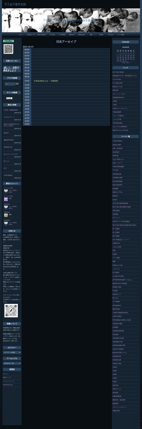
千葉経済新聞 (117, 112)
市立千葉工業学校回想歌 (120, 203)
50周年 (115, 374)
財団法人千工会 (117, 86)
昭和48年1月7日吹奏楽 (120, 283)
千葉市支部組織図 (118, 166)
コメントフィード (8, 381)
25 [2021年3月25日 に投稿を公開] (128, 59)
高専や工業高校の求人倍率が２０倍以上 (11, 125)
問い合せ (110, 34)
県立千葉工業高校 (118, 72)
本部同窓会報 (117, 174)
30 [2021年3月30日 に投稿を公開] (123, 60)
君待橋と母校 (117, 287)
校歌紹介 (71, 34)
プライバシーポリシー (120, 407)
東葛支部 (115, 90)
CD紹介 (115, 199)
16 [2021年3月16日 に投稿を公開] (123, 57)
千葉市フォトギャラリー (120, 108)
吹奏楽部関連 (117, 396)
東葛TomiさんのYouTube (120, 130)
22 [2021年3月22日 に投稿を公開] (120, 59)
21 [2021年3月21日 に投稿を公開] (117, 59)
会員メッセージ (117, 163)
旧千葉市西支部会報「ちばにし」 (123, 280)
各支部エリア (31, 34)
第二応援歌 (116, 232)
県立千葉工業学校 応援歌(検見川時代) (124, 225)
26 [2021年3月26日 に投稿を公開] (131, 59)
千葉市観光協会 (117, 123)
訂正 (5, 168)
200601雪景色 (117, 316)
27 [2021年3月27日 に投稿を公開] (133, 59)
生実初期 (115, 334)
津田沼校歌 (116, 210)
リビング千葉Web (118, 116)
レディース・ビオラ (119, 94)
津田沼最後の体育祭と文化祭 (122, 320)
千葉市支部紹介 (41, 34)
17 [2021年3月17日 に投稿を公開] (125, 57)
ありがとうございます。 (11, 154)
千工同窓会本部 (117, 83)
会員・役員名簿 (117, 148)
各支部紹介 (116, 152)
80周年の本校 (117, 363)
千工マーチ (116, 218)
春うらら (6, 161)
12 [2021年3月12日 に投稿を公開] (131, 55)
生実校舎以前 (117, 356)
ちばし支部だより (118, 159)
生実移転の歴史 (117, 177)
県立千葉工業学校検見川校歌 (122, 207)
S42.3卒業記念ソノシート (121, 239)
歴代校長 (115, 392)
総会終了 (6, 133)
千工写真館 (62, 34)
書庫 (91, 34)
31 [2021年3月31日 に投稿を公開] (125, 60)
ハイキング (116, 269)
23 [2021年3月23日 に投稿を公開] (123, 59)
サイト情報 (120, 34)
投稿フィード (7, 377)
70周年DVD (116, 243)
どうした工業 (8, 188)
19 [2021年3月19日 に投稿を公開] (131, 57)
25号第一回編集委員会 (11, 110)
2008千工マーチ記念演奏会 (121, 221)
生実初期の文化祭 (118, 338)
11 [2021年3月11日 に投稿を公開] (128, 55)
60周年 (115, 381)
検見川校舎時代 (117, 185)
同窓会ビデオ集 (117, 265)
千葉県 (115, 101)
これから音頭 (117, 247)
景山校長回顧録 (117, 181)
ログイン (6, 374)
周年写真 (115, 385)
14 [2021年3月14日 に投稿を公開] (117, 57)
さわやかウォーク (9, 117)
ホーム (21, 34)
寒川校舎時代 (117, 305)
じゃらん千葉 (117, 119)
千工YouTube (117, 79)
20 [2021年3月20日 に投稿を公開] (133, 57)
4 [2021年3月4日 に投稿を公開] (128, 53)
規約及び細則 (117, 145)
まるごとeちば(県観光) (120, 126)
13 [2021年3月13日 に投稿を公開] (133, 55)
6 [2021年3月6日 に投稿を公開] (133, 53)
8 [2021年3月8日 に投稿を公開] (120, 55)
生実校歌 (115, 214)
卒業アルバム (117, 389)
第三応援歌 (116, 236)
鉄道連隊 (115, 188)
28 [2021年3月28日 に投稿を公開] (117, 60)
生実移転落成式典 (118, 331)
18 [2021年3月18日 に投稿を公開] (128, 57)
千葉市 (115, 105)
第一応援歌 (116, 229)
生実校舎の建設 (117, 323)
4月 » (128, 62)
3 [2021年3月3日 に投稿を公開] (125, 53)
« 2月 (123, 62)
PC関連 (101, 34)
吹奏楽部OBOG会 (118, 97)
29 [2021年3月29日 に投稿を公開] (120, 60)
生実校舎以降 (117, 360)
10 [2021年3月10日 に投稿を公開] (125, 55)
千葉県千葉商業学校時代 (120, 313)
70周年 (115, 378)
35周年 (115, 367)
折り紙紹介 (116, 272)
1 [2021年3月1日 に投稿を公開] (120, 53)
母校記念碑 (81, 34)
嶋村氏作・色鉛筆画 (119, 400)
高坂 (10, 198)
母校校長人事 (8, 147)
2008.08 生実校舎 (118, 349)
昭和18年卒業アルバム (120, 352)
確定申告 (7, 204)
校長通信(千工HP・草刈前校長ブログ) (125, 76)
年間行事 (115, 155)
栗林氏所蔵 (116, 309)
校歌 (114, 250)
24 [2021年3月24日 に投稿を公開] (125, 59)
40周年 (115, 371)
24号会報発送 (8, 175)
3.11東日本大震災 (118, 276)
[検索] (9, 98)
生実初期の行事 (117, 342)
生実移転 (115, 327)
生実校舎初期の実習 (119, 345)
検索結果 (115, 403)
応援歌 (115, 254)
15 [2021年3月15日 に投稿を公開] (120, 57)
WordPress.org (7, 385)
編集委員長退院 (9, 140)
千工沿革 (52, 34)
